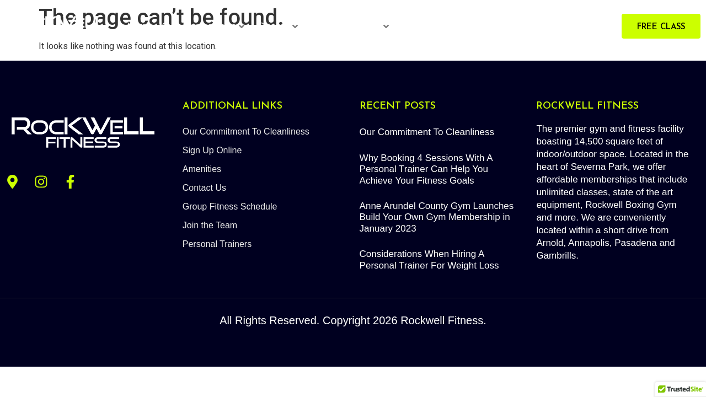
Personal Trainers (350, 26)
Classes (278, 26)
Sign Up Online (212, 150)
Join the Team (210, 225)
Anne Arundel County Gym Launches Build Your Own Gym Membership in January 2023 (437, 217)
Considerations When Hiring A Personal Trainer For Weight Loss (429, 259)
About (497, 26)
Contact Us (204, 187)
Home (139, 26)
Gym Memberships (203, 26)
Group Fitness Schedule (230, 206)
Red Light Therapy (439, 26)
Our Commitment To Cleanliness (246, 131)
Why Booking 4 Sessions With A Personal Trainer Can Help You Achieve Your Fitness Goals (426, 169)
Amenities (202, 169)
